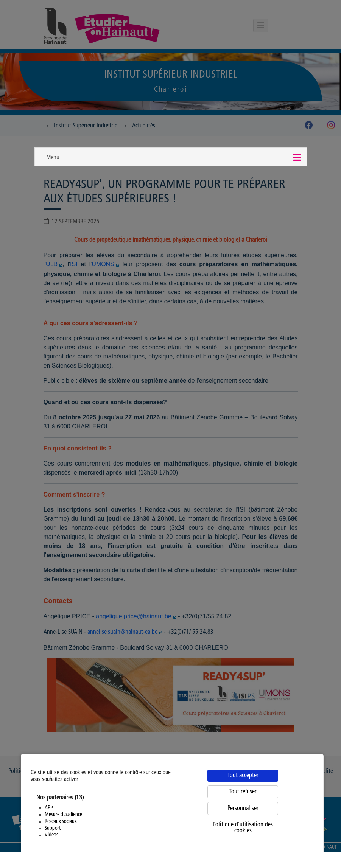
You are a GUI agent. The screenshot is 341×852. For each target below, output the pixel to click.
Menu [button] (52, 158)
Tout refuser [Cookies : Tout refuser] (243, 792)
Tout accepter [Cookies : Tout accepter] (242, 776)
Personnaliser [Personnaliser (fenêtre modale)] (242, 808)
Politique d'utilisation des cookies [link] (243, 828)
